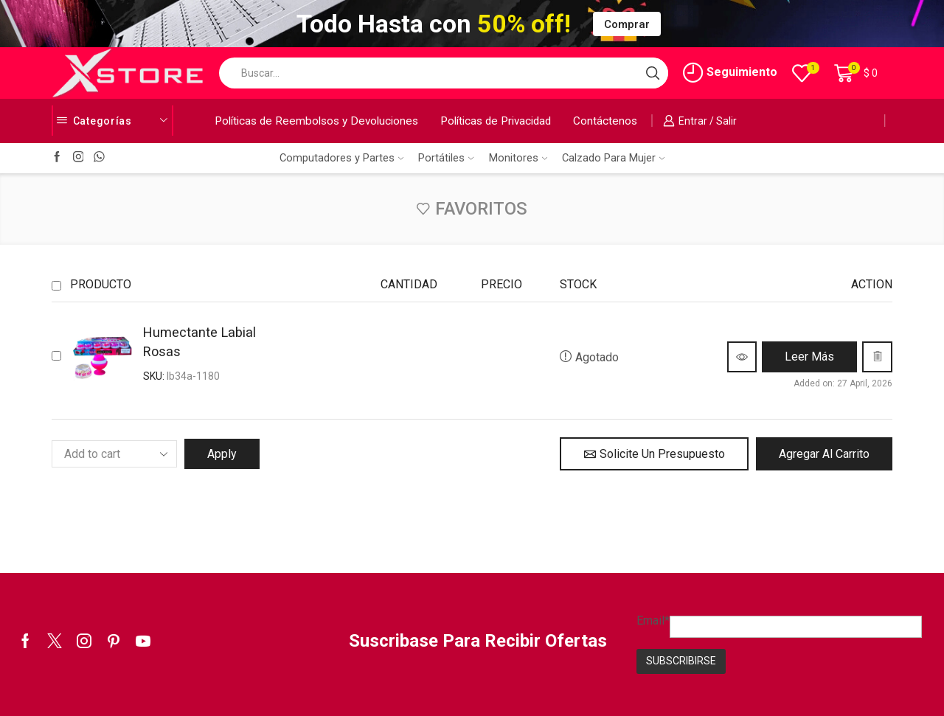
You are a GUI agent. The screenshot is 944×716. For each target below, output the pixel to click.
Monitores (518, 157)
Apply (222, 454)
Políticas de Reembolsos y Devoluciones (316, 121)
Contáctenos (605, 121)
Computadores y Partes (341, 157)
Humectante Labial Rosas (199, 341)
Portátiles (445, 157)
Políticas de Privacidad (495, 121)
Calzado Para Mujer (613, 157)
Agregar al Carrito (824, 454)
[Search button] (652, 73)
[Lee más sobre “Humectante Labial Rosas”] (809, 357)
